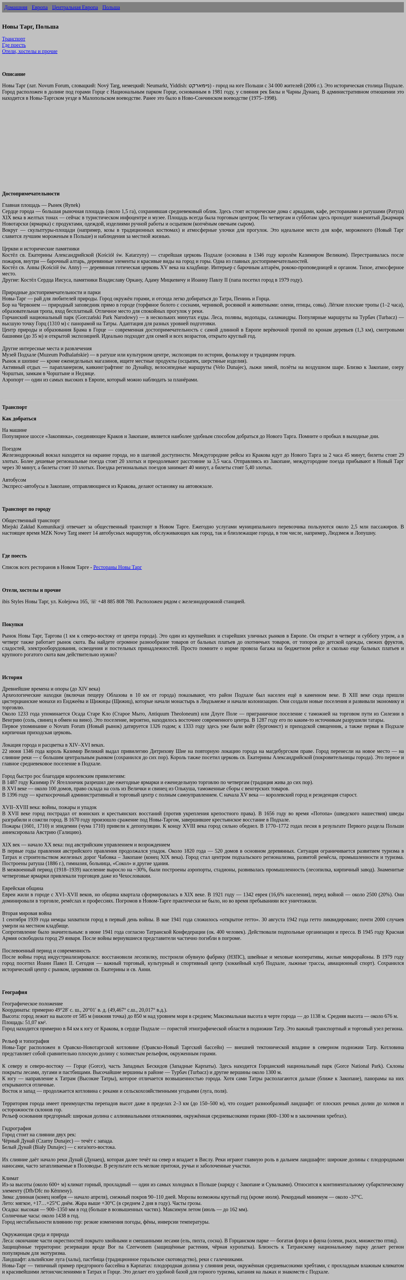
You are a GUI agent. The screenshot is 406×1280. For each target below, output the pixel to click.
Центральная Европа (75, 7)
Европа (40, 7)
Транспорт (13, 39)
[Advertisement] (158, 148)
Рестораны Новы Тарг (117, 567)
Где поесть (14, 45)
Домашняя (15, 7)
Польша (111, 7)
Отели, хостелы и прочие (29, 51)
